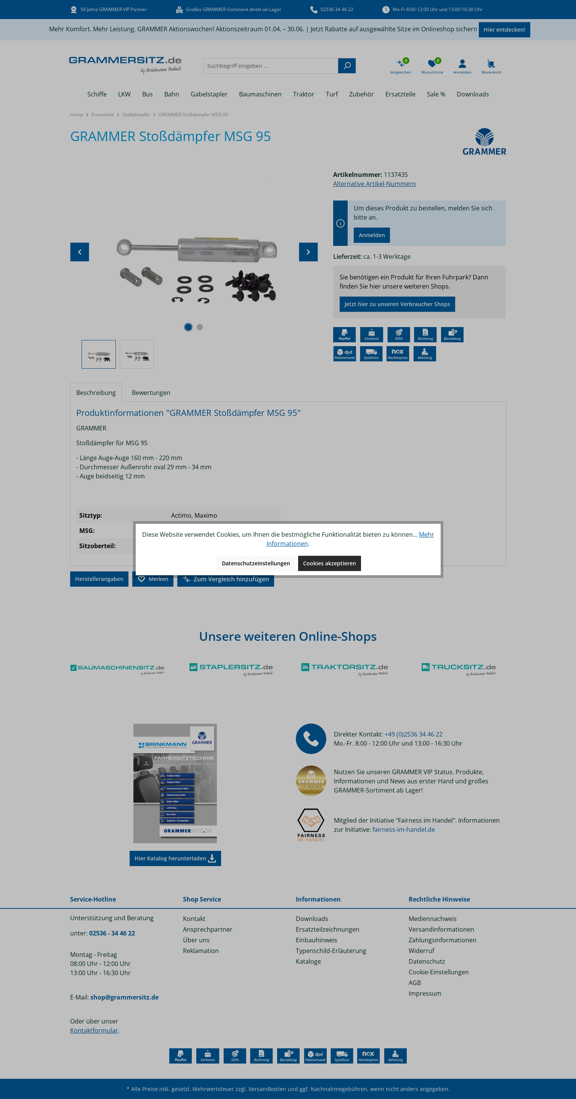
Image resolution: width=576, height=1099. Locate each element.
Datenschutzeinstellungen (256, 563)
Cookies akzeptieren (329, 563)
